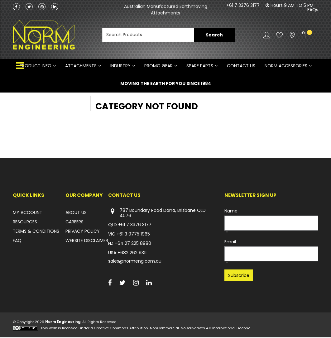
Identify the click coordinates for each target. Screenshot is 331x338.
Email (230, 242)
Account (266, 35)
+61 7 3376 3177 (243, 5)
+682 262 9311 (132, 253)
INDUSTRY (120, 66)
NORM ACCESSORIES (286, 66)
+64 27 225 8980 (133, 244)
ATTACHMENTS (81, 66)
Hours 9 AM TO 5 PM (292, 5)
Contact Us (241, 66)
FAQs (312, 10)
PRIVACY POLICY (82, 232)
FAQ (17, 241)
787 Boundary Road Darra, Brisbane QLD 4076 (157, 213)
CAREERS (74, 222)
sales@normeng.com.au (134, 262)
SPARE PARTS (199, 66)
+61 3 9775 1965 (133, 234)
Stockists (292, 35)
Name (230, 211)
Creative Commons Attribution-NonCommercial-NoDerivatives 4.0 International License (172, 328)
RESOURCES (25, 222)
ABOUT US (76, 213)
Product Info (35, 66)
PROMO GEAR (158, 66)
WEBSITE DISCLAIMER (86, 241)
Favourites (279, 35)
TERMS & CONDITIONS (36, 232)
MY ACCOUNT (27, 213)
